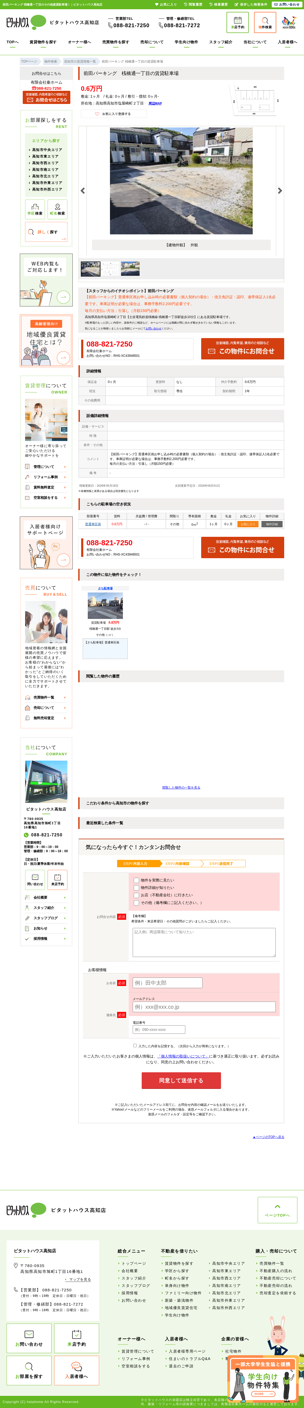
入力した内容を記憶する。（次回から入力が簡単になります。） (181, 1046)
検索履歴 (218, 4)
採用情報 (40, 939)
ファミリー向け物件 (183, 1293)
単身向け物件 (177, 1285)
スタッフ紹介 (220, 42)
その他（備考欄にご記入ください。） (169, 903)
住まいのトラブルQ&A (190, 1359)
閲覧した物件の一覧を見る (181, 787)
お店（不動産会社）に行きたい (163, 895)
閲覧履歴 (193, 4)
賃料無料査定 (44, 487)
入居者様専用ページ (187, 1351)
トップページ (134, 1263)
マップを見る (80, 1279)
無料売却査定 (44, 718)
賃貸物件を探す (43, 42)
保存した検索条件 (251, 4)
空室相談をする (46, 498)
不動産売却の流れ (276, 1285)
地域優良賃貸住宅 (181, 1308)
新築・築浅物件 (179, 1300)
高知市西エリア (45, 163)
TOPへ (13, 42)
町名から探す (177, 1278)
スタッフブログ (46, 918)
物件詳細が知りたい (154, 887)
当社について (255, 42)
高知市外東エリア (47, 183)
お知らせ (40, 928)
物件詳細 (272, 524)
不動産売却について (278, 1278)
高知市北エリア (45, 176)
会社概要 (40, 897)
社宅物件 (233, 1351)
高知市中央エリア (47, 150)
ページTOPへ (277, 1215)
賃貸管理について (138, 1351)
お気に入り (248, 524)
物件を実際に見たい (154, 880)
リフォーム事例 (46, 477)
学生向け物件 (186, 42)
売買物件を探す (116, 42)
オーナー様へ (79, 42)
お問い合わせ (154, 328)
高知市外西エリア (47, 189)
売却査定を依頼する (278, 1293)
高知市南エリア (45, 170)
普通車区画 (93, 524)
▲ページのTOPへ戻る (268, 1137)
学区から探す (177, 1271)
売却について (152, 42)
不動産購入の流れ (276, 1271)
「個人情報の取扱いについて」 (183, 1056)
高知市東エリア (45, 156)
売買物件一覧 (44, 697)
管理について (44, 467)
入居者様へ (287, 42)
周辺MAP (155, 103)
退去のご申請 (181, 1366)
